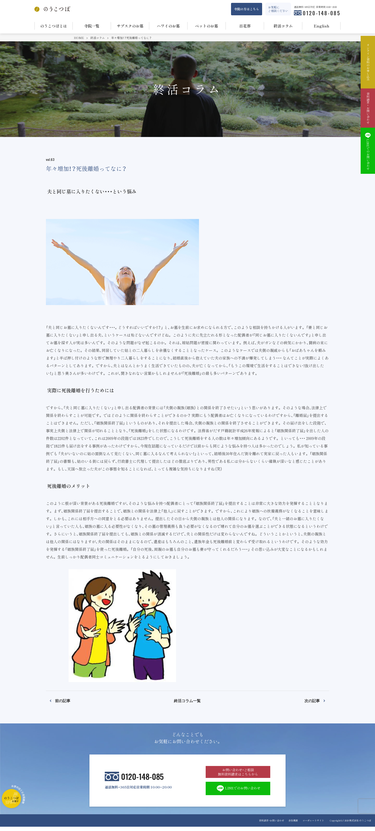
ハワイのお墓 (168, 26)
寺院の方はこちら (246, 9)
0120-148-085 (322, 13)
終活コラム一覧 (187, 700)
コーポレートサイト (313, 824)
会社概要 (292, 824)
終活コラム (283, 26)
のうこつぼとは (53, 26)
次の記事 (312, 700)
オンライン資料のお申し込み (368, 62)
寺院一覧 (91, 26)
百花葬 (245, 26)
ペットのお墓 (206, 26)
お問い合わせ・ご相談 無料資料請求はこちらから (238, 774)
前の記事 (62, 700)
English (321, 26)
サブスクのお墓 (130, 26)
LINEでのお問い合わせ (238, 792)
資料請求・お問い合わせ (268, 824)
